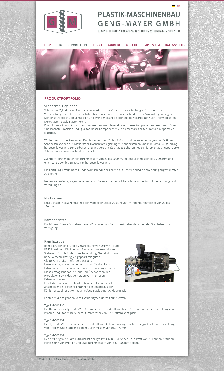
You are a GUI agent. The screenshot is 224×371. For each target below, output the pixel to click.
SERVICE (97, 45)
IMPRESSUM (152, 45)
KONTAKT (132, 45)
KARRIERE (114, 45)
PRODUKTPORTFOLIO (72, 45)
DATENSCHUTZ (175, 45)
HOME (48, 45)
